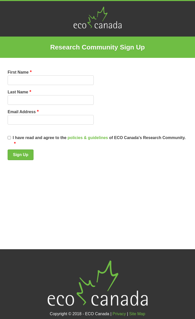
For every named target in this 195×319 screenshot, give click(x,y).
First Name (18, 72)
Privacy (119, 314)
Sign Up (20, 155)
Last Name (18, 92)
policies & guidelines (88, 138)
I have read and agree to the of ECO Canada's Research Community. (99, 138)
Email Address (22, 112)
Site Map (137, 314)
